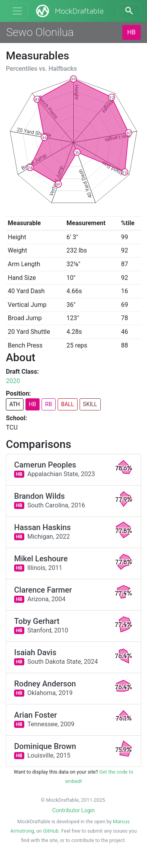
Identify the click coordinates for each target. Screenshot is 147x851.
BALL (67, 404)
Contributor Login (73, 810)
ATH (14, 404)
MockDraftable (69, 11)
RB (48, 404)
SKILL (90, 404)
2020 (13, 381)
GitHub (50, 831)
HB (131, 32)
